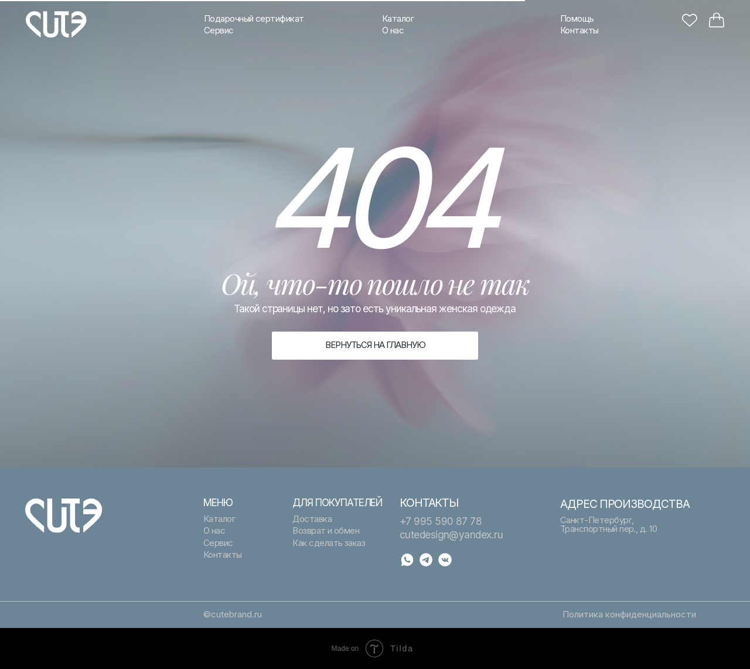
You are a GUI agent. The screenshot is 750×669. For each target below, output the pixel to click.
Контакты (579, 30)
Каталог (398, 18)
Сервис (219, 30)
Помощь (577, 18)
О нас (393, 30)
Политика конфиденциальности (629, 614)
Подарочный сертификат (254, 18)
